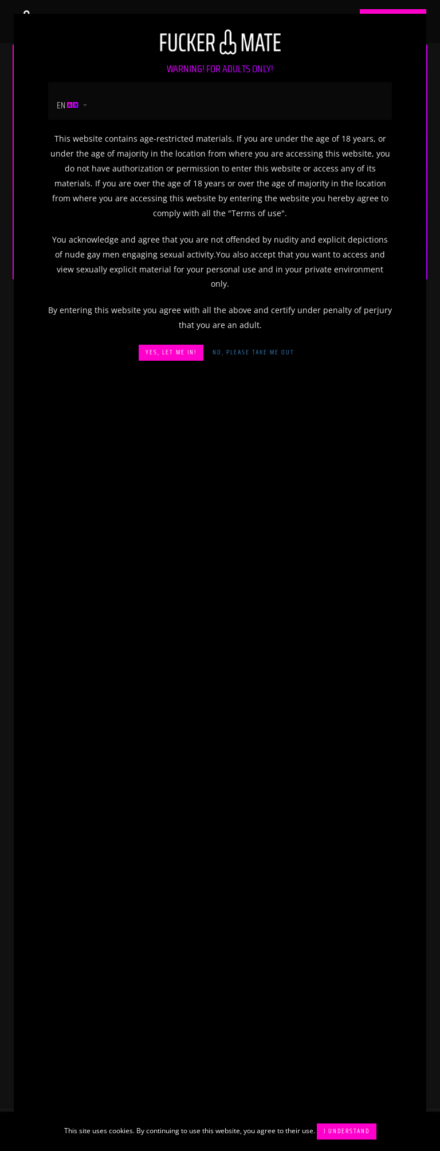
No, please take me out (253, 352)
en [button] (67, 105)
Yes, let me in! (171, 352)
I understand (347, 1131)
